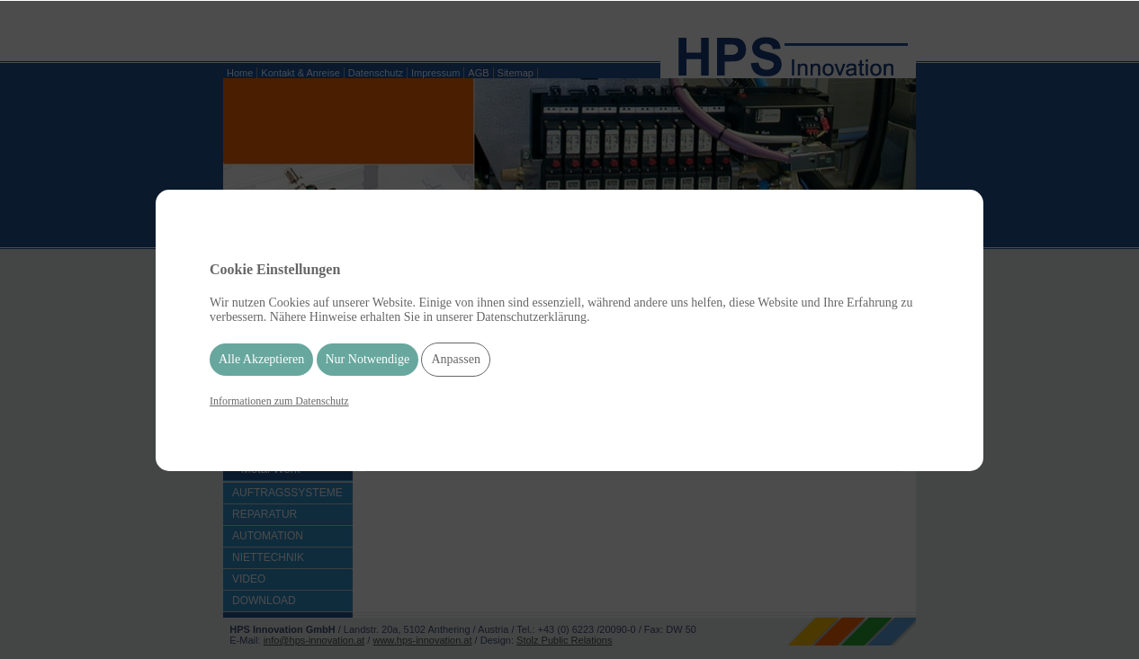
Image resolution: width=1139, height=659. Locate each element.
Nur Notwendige (368, 359)
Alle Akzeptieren (261, 359)
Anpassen (455, 359)
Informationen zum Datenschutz (279, 401)
